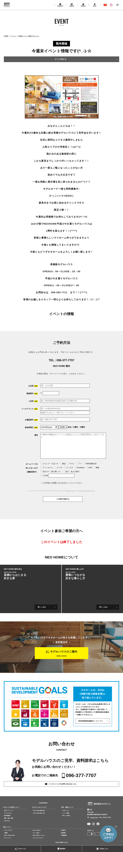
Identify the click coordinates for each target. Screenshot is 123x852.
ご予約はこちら (103, 848)
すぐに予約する (60, 59)
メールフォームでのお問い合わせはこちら (62, 784)
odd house (7, 820)
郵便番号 (32, 393)
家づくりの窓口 (66, 815)
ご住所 (33, 401)
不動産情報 (64, 835)
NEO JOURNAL (37, 830)
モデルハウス (22, 848)
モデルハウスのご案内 (63, 651)
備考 (36, 435)
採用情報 (63, 832)
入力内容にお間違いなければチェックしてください (61, 483)
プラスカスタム (8, 813)
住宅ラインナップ (8, 810)
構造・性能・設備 (8, 818)
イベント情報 (65, 813)
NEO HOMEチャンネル (38, 835)
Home (6, 36)
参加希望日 (31, 427)
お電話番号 (31, 420)
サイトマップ (7, 837)
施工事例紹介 (7, 815)
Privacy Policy (70, 490)
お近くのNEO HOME (9, 835)
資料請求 (62, 848)
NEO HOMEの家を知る (39, 810)
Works (83, 6)
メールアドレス (29, 409)
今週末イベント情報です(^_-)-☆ (28, 36)
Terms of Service (84, 490)
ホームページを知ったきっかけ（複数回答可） (32, 468)
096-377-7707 (65, 360)
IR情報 (5, 832)
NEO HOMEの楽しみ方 (39, 813)
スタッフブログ (8, 830)
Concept (60, 6)
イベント (13, 36)
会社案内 (63, 830)
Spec (94, 6)
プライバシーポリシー (38, 837)
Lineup (71, 6)
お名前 (33, 386)
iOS (94, 833)
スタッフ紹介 (36, 832)
